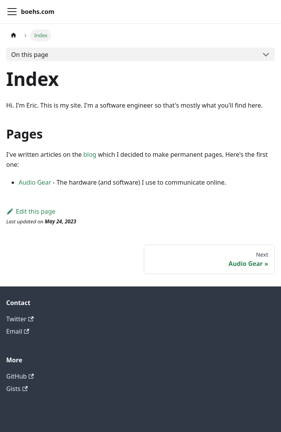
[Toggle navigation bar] (12, 11)
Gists (17, 388)
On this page (29, 54)
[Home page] (13, 35)
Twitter (20, 319)
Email (17, 331)
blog (90, 154)
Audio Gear (35, 182)
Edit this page (30, 211)
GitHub (20, 376)
